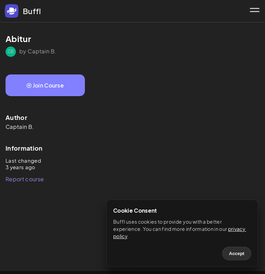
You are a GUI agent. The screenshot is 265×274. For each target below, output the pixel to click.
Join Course (45, 85)
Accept (236, 253)
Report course (25, 179)
